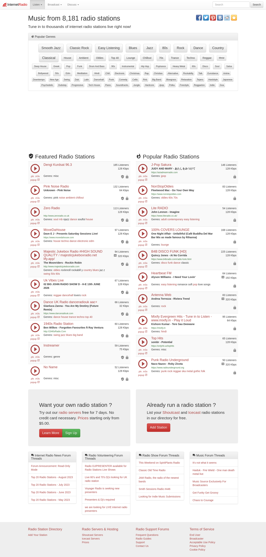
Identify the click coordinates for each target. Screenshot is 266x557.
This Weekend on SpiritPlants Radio (159, 462)
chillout (147, 57)
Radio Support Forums (152, 529)
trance (175, 57)
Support (140, 542)
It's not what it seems (204, 462)
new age (54, 79)
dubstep (62, 85)
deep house (40, 66)
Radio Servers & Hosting (100, 529)
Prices (83, 418)
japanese (227, 79)
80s (165, 48)
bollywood (43, 73)
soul (217, 66)
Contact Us (142, 545)
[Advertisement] (133, 120)
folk (203, 371)
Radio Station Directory (45, 529)
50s (57, 73)
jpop (161, 85)
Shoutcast (171, 412)
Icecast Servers (91, 538)
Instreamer (51, 345)
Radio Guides (144, 538)
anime (226, 73)
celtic (135, 79)
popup (35, 180)
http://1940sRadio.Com (55, 331)
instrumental (128, 66)
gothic (196, 371)
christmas (135, 73)
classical (48, 58)
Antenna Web (161, 295)
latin (86, 79)
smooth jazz (51, 48)
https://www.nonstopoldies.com (166, 194)
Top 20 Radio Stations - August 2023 (52, 477)
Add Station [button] (158, 427)
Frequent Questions (147, 534)
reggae (207, 57)
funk (79, 66)
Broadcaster (196, 538)
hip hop (145, 66)
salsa (229, 66)
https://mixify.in (158, 328)
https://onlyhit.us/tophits (162, 346)
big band (156, 79)
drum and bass (96, 66)
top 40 (115, 57)
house (67, 57)
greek (56, 66)
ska (184, 371)
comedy (123, 79)
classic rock (79, 48)
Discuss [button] (73, 4)
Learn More (50, 433)
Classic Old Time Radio (152, 470)
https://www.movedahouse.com (59, 237)
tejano (200, 79)
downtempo (39, 79)
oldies (99, 57)
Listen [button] (37, 4)
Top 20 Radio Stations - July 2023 (50, 484)
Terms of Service (202, 529)
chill (107, 73)
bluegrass (171, 79)
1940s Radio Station (58, 324)
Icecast (194, 412)
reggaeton (199, 85)
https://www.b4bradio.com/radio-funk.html (171, 259)
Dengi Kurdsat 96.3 (58, 165)
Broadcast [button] (55, 4)
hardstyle (213, 79)
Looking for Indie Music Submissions (160, 496)
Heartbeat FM (161, 273)
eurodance (212, 73)
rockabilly (188, 73)
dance (198, 48)
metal (221, 58)
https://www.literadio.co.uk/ (164, 216)
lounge (130, 57)
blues (133, 48)
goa (222, 85)
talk (200, 73)
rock (180, 48)
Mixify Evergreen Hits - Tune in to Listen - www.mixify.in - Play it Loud (181, 318)
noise (62, 197)
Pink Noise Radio (56, 186)
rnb (145, 79)
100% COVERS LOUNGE (170, 230)
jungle (136, 85)
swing (67, 79)
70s (161, 57)
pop (68, 66)
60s (193, 66)
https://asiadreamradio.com (164, 172)
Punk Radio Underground (170, 360)
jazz (149, 48)
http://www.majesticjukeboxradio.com (62, 266)
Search (257, 4)
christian (158, 73)
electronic (120, 73)
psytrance (161, 66)
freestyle (184, 85)
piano (108, 85)
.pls (32, 176)
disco (205, 66)
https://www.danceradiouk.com (58, 313)
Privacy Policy (198, 545)
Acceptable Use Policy (202, 542)
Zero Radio (52, 208)
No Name (51, 367)
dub (77, 79)
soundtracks (122, 85)
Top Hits (157, 338)
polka (172, 85)
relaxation (186, 79)
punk (111, 79)
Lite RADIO (159, 208)
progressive (77, 85)
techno (190, 57)
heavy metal (179, 66)
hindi (96, 73)
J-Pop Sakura (161, 165)
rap (147, 73)
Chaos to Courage (203, 500)
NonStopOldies (162, 186)
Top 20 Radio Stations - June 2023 (51, 492)
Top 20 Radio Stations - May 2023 (50, 499)
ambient (83, 57)
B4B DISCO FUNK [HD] (168, 251)
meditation (82, 73)
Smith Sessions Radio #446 (154, 489)
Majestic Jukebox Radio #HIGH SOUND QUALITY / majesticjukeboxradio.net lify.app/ (73, 255)
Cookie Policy (197, 549)
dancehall (99, 79)
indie (212, 85)
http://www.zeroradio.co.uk (56, 216)
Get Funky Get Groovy (205, 492)
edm (68, 73)
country (218, 48)
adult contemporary (172, 219)
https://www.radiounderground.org (167, 367)
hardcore (149, 85)
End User (195, 534)
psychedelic (47, 85)
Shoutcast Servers (92, 534)
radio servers (70, 412)
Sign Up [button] (71, 433)
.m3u (37, 176)
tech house (94, 85)
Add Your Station (37, 534)
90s (113, 66)
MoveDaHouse (55, 230)
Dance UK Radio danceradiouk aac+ (70, 302)
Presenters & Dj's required (100, 499)
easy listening (109, 48)
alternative (173, 73)
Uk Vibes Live (54, 280)
